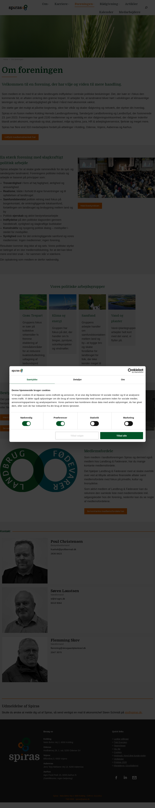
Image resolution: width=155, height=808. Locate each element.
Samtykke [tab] (32, 379)
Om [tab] (123, 379)
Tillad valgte (77, 435)
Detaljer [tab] (77, 379)
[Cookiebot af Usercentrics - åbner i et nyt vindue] (130, 370)
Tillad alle (121, 435)
